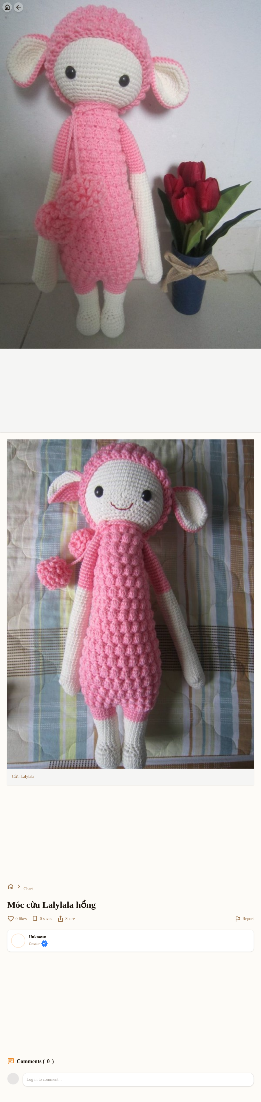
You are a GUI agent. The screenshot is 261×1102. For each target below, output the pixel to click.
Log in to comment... (44, 1079)
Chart (28, 889)
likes (17, 918)
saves (41, 918)
